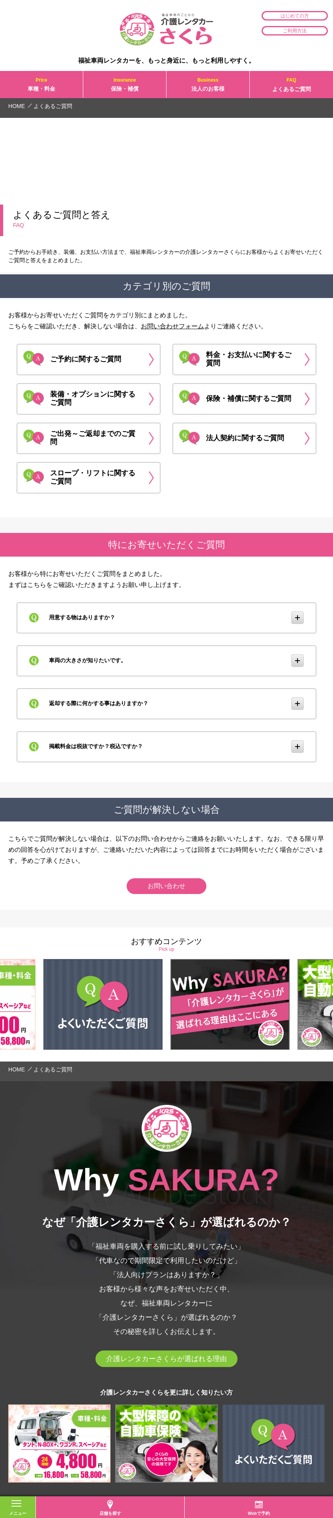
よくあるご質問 (291, 84)
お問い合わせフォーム (172, 326)
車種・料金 (41, 84)
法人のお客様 (207, 84)
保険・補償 (124, 84)
